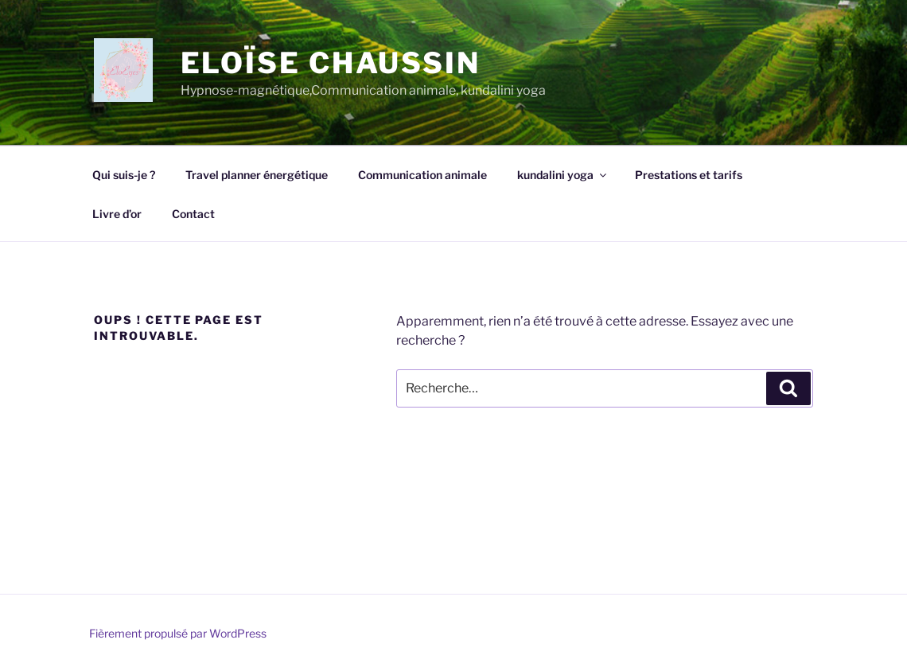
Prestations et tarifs (688, 174)
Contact (193, 213)
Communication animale (422, 174)
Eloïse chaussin (331, 62)
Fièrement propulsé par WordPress (178, 633)
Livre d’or (117, 213)
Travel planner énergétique (256, 174)
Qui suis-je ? (123, 174)
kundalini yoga (563, 174)
